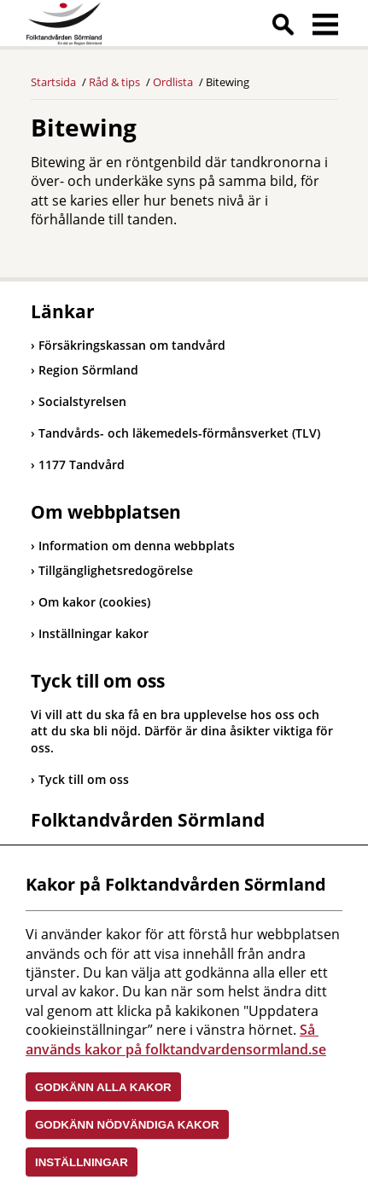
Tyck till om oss (83, 779)
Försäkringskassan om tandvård (128, 345)
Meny (325, 27)
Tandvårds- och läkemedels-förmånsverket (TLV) (175, 433)
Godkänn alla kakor (103, 1087)
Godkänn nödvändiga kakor (127, 1124)
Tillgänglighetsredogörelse (115, 570)
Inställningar (81, 1162)
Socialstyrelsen (78, 401)
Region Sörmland (84, 370)
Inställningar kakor (93, 633)
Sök (282, 27)
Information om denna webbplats (136, 545)
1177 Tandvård (78, 464)
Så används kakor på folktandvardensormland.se (176, 1039)
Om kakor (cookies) (94, 602)
